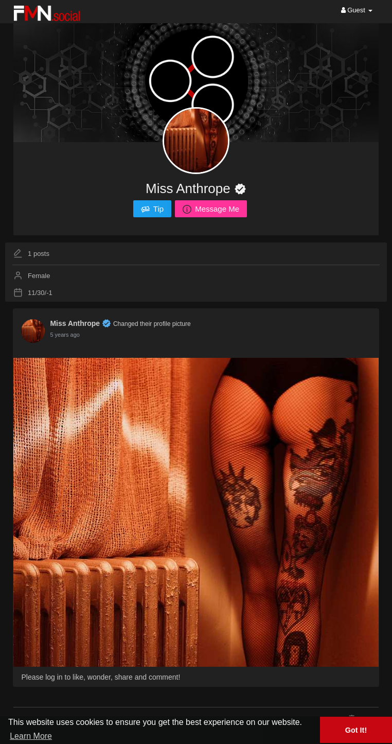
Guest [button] (356, 10)
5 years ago (64, 335)
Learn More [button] (31, 736)
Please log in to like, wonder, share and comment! (100, 677)
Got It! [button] (356, 730)
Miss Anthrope (190, 188)
